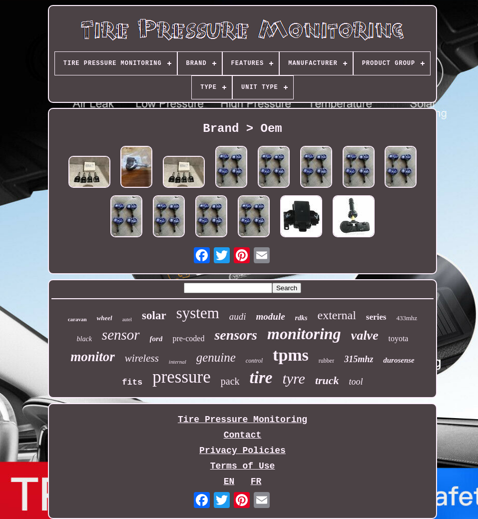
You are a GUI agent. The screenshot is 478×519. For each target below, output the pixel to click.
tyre (293, 378)
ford (156, 339)
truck (327, 380)
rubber (326, 360)
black (84, 339)
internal (177, 362)
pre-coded (188, 338)
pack (230, 381)
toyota (398, 338)
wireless (142, 358)
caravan (77, 319)
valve (365, 335)
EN (229, 482)
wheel (104, 318)
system (197, 313)
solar (154, 315)
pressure (181, 377)
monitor (92, 356)
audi (237, 316)
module (270, 316)
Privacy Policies (242, 451)
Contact (243, 435)
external (337, 315)
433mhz (406, 318)
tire (261, 378)
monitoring (304, 334)
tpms (291, 355)
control (254, 360)
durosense (399, 360)
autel (127, 319)
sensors (235, 335)
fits (132, 382)
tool (356, 382)
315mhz (358, 359)
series (376, 317)
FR (256, 482)
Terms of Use (242, 466)
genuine (216, 357)
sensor (121, 335)
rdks (301, 318)
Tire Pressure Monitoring (242, 420)
